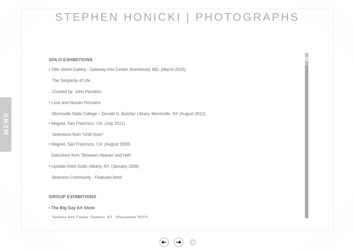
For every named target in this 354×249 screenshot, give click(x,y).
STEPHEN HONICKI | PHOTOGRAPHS (177, 17)
